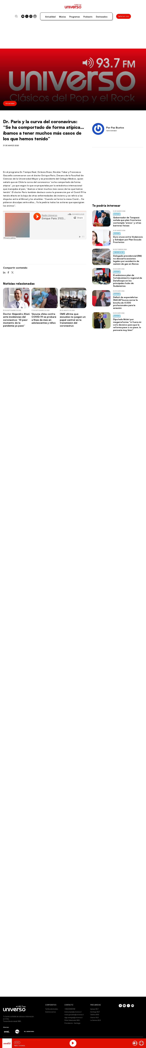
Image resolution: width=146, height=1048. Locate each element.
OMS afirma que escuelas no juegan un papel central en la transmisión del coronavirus (73, 319)
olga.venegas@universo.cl (73, 1017)
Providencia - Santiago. (72, 1023)
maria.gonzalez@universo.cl (74, 1014)
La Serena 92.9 (95, 1020)
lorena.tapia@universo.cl (72, 1012)
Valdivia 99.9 (94, 1014)
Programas (74, 17)
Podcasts (87, 17)
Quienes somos (50, 1012)
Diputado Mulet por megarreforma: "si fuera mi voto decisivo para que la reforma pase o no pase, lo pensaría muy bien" (127, 324)
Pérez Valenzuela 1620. (72, 1020)
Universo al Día (119, 252)
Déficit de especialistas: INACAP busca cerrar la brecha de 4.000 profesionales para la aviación (125, 302)
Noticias (116, 214)
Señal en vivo (123, 16)
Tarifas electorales (51, 1009)
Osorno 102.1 (94, 1017)
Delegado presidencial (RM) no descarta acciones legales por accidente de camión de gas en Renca (127, 259)
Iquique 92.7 (94, 1009)
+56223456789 (69, 1009)
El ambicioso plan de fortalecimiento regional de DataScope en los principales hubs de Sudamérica (127, 280)
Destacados (101, 17)
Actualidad (50, 17)
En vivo (17, 1042)
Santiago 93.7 (95, 1012)
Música (62, 17)
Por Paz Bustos (115, 127)
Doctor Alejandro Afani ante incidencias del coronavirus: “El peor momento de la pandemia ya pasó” (16, 319)
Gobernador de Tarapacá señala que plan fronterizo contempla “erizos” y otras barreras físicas (127, 221)
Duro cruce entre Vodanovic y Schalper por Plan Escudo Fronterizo (128, 239)
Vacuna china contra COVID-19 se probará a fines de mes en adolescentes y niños (44, 318)
